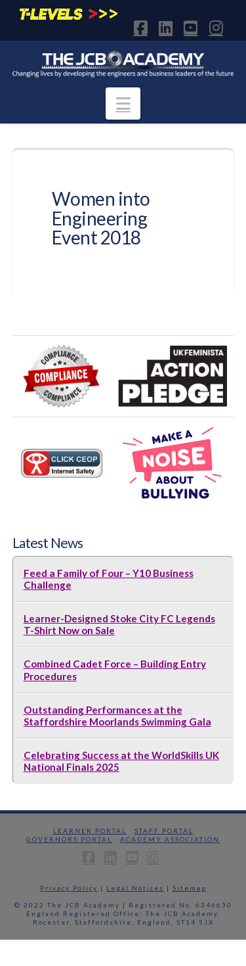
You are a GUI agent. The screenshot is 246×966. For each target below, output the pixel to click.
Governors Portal (69, 839)
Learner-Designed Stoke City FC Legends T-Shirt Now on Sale (119, 624)
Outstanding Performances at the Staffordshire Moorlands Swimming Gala (117, 715)
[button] (123, 103)
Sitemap (190, 888)
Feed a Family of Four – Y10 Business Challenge (109, 579)
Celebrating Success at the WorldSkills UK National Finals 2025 (121, 761)
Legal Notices (135, 888)
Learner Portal (90, 831)
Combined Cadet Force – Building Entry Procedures (115, 669)
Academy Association (170, 839)
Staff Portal (164, 831)
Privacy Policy (69, 888)
